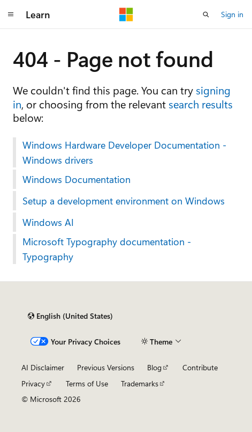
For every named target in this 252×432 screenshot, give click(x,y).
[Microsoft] (126, 14)
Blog (154, 367)
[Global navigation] (10, 14)
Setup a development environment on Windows (123, 200)
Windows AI (48, 222)
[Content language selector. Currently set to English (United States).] (70, 316)
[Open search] (206, 14)
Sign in (232, 14)
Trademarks (139, 383)
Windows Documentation (76, 179)
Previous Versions (105, 367)
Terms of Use (87, 383)
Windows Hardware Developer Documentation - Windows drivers (124, 152)
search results (201, 104)
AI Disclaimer (42, 367)
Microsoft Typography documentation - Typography (106, 249)
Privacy (33, 383)
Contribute (200, 367)
